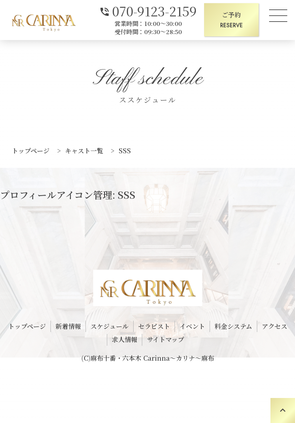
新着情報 (68, 326)
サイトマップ (165, 339)
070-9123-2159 (148, 10)
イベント (192, 326)
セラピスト (154, 326)
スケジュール (109, 326)
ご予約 (231, 20)
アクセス (274, 326)
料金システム (233, 326)
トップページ (27, 326)
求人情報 (124, 339)
